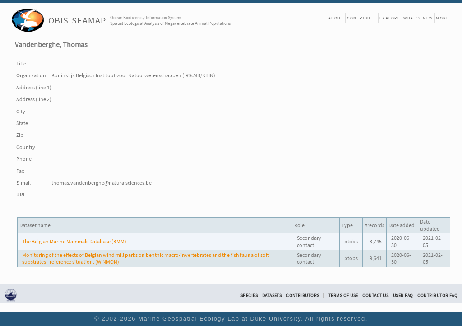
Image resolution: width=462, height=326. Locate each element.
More (442, 17)
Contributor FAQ (437, 295)
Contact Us (375, 295)
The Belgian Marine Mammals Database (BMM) (74, 241)
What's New (418, 17)
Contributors (302, 295)
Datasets (272, 295)
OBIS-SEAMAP (77, 20)
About (336, 17)
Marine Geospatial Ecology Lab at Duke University (219, 318)
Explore (389, 17)
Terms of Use (343, 295)
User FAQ (403, 295)
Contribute (362, 17)
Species (249, 295)
